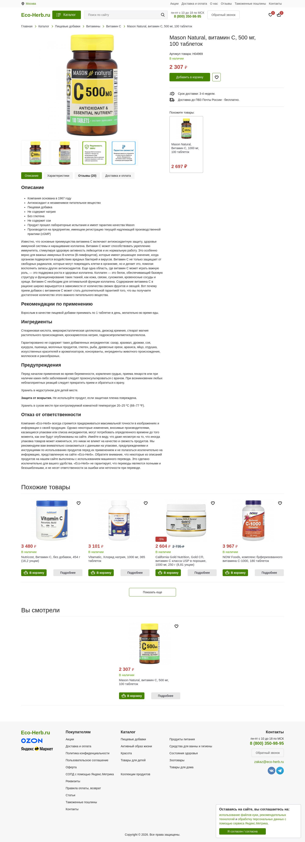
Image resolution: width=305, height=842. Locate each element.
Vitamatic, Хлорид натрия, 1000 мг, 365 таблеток (116, 559)
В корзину (36, 572)
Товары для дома (181, 767)
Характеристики (58, 175)
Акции (174, 3)
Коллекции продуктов (135, 774)
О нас (214, 3)
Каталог (69, 15)
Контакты (275, 3)
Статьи (70, 795)
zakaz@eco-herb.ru (269, 762)
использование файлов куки (238, 815)
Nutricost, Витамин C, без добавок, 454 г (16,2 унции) (50, 559)
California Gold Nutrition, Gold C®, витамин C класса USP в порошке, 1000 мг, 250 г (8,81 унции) (180, 560)
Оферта (71, 767)
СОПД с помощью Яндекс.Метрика (90, 774)
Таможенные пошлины (250, 3)
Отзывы (226, 3)
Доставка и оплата (194, 3)
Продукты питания (182, 739)
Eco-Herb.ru (35, 15)
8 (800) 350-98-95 (187, 16)
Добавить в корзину (189, 77)
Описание (31, 175)
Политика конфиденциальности (88, 753)
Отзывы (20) (87, 175)
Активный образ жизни (136, 746)
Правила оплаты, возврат (83, 788)
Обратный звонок (223, 15)
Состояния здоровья (183, 753)
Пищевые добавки (133, 739)
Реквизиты (73, 781)
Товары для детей (133, 760)
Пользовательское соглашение (87, 760)
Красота (126, 753)
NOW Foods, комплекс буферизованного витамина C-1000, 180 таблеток (252, 559)
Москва (31, 3)
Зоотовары (176, 760)
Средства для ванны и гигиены (190, 746)
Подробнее (68, 572)
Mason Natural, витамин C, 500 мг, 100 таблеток (144, 682)
